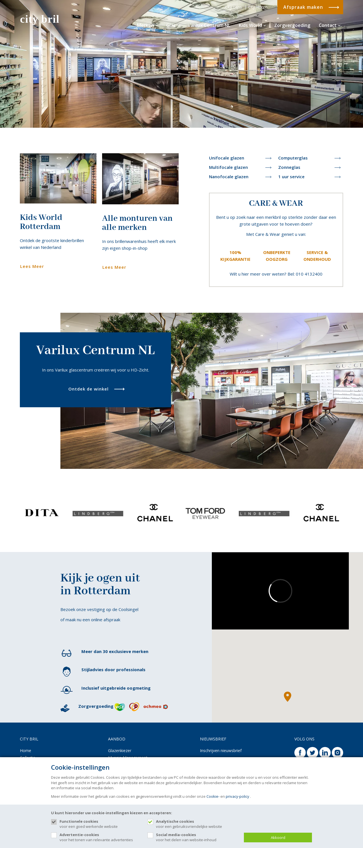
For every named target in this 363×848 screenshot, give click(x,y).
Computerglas (293, 158)
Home (25, 750)
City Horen (257, 7)
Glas (172, 25)
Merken (147, 25)
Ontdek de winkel (88, 389)
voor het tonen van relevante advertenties (101, 837)
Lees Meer (32, 266)
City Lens (233, 7)
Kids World (252, 25)
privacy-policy (237, 796)
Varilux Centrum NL (209, 25)
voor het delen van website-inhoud (197, 837)
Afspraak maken (303, 7)
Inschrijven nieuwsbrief (221, 750)
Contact (329, 25)
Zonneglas (289, 167)
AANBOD (116, 739)
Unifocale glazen (226, 158)
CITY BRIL (29, 739)
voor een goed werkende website (101, 824)
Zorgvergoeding (292, 25)
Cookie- (213, 796)
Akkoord (278, 837)
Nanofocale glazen (228, 176)
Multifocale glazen (228, 167)
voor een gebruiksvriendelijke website (197, 824)
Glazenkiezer (119, 750)
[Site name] (43, 20)
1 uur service (291, 176)
